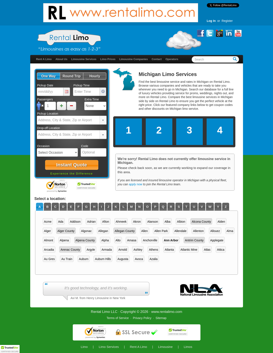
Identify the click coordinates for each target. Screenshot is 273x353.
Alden (221, 221)
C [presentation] (55, 206)
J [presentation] (108, 206)
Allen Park (161, 231)
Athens (153, 249)
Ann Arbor (171, 240)
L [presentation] (123, 206)
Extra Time (92, 99)
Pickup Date (45, 85)
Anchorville (150, 240)
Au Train (66, 259)
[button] (48, 76)
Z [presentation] (226, 206)
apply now (135, 184)
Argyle (91, 249)
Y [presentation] (218, 206)
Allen (144, 231)
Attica (220, 249)
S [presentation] (179, 206)
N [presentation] (139, 206)
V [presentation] (202, 206)
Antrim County (194, 240)
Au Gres (49, 259)
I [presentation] (101, 206)
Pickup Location (47, 113)
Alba (167, 221)
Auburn (84, 259)
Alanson (152, 221)
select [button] (103, 120)
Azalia (154, 259)
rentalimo (167, 312)
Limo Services (109, 347)
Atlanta (169, 249)
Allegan (103, 231)
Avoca (139, 259)
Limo (84, 347)
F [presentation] (78, 206)
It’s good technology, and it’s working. (96, 288)
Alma (230, 231)
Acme (47, 221)
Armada (106, 249)
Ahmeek (121, 221)
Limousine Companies (133, 59)
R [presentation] (171, 206)
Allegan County (125, 231)
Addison (75, 221)
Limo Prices (107, 59)
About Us (61, 59)
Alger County (65, 231)
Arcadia (49, 249)
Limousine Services (83, 59)
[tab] (39, 207)
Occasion (43, 146)
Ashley (137, 249)
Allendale (180, 231)
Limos (188, 347)
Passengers (45, 99)
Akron (137, 221)
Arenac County (70, 249)
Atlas (207, 249)
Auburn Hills (103, 259)
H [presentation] (94, 206)
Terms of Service (118, 318)
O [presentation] (147, 206)
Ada (60, 221)
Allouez (215, 231)
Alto (118, 240)
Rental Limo (100, 312)
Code (84, 146)
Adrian (91, 221)
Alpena (64, 240)
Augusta (122, 259)
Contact (157, 59)
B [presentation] (47, 206)
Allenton (198, 231)
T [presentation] (186, 206)
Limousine (165, 347)
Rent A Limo (44, 59)
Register (227, 21)
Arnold (123, 249)
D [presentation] (63, 206)
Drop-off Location (48, 128)
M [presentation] (131, 206)
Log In (211, 21)
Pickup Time (81, 85)
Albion (181, 221)
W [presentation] (210, 206)
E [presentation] (71, 206)
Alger (47, 231)
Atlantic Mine (188, 249)
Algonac (86, 231)
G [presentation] (86, 206)
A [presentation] (40, 206)
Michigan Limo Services (168, 74)
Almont (48, 240)
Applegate (216, 240)
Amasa (131, 240)
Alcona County (201, 221)
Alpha (105, 240)
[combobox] (68, 120)
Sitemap (161, 318)
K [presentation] (116, 206)
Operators (172, 59)
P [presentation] (155, 206)
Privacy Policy (142, 318)
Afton (105, 221)
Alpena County (85, 240)
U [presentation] (194, 206)
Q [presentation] (163, 206)
